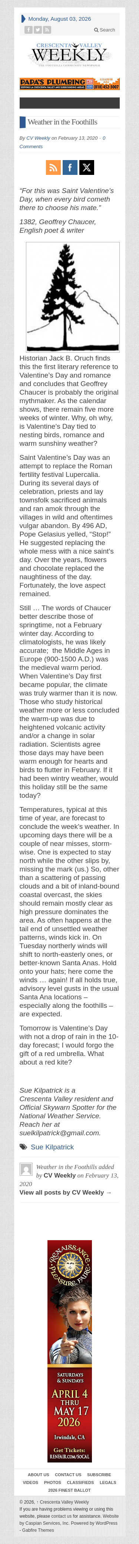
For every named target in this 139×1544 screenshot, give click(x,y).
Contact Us (68, 1474)
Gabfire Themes (38, 1530)
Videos (30, 1482)
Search (104, 30)
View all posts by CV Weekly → (66, 1192)
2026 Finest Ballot (69, 1490)
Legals (108, 1482)
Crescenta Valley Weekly (62, 1502)
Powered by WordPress (94, 1523)
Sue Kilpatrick (52, 1147)
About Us (38, 1474)
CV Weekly (38, 138)
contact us (62, 1516)
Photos (52, 1482)
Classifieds (80, 1482)
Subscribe (99, 1474)
